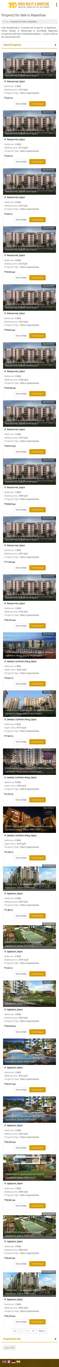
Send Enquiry (37, 104)
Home (6, 22)
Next (42, 1330)
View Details (21, 104)
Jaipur (7, 1347)
